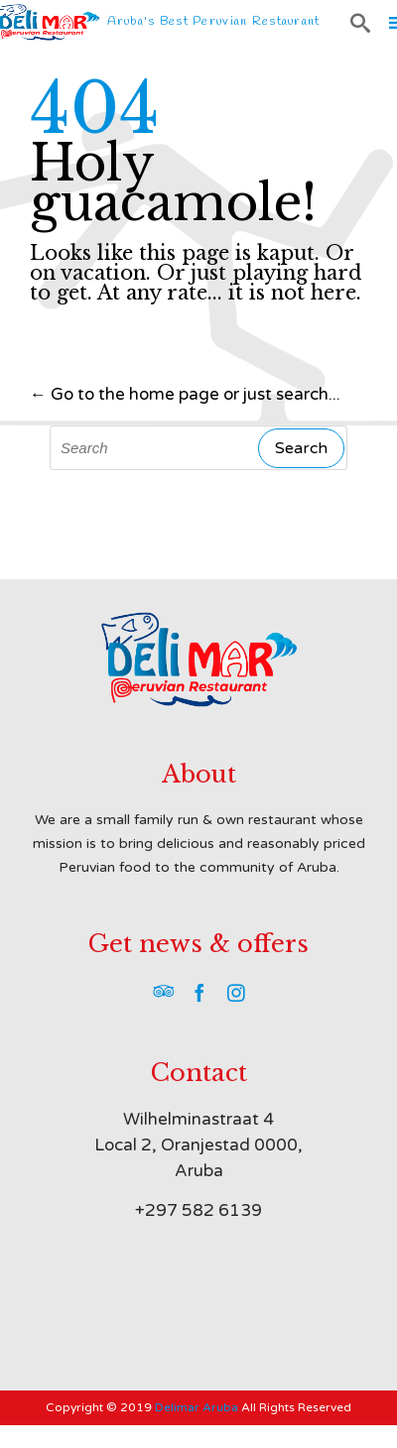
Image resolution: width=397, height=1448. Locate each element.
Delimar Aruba (196, 1407)
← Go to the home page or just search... (185, 394)
